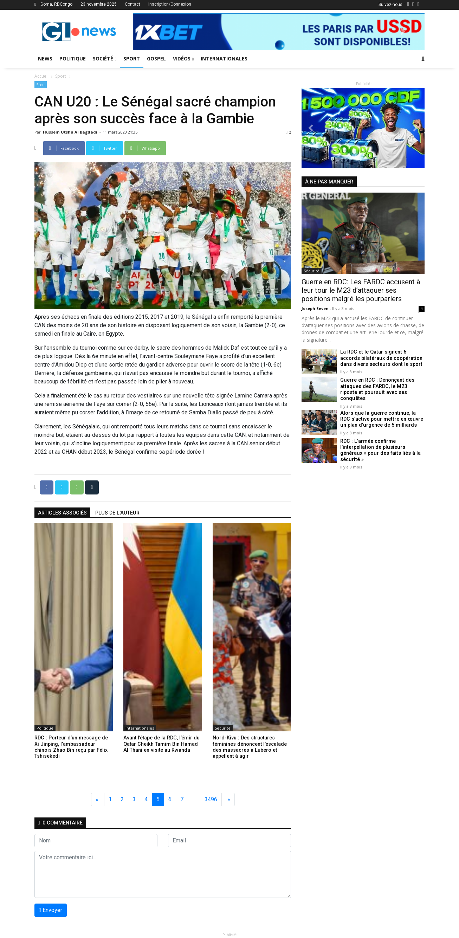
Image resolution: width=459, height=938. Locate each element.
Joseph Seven (316, 308)
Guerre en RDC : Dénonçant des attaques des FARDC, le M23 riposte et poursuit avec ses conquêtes (382, 386)
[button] (155, 31)
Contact (132, 4)
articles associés (62, 513)
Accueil (41, 76)
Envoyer (50, 910)
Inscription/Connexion (169, 4)
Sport (131, 58)
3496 (211, 799)
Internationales (224, 58)
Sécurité (223, 728)
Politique (72, 58)
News (45, 58)
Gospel (156, 58)
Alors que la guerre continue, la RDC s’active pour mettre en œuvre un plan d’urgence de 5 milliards (380, 414)
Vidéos (183, 58)
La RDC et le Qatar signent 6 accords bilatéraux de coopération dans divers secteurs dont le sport (380, 358)
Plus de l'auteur (117, 513)
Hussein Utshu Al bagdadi (70, 132)
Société (104, 58)
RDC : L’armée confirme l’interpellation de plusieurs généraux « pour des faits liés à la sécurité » (380, 445)
